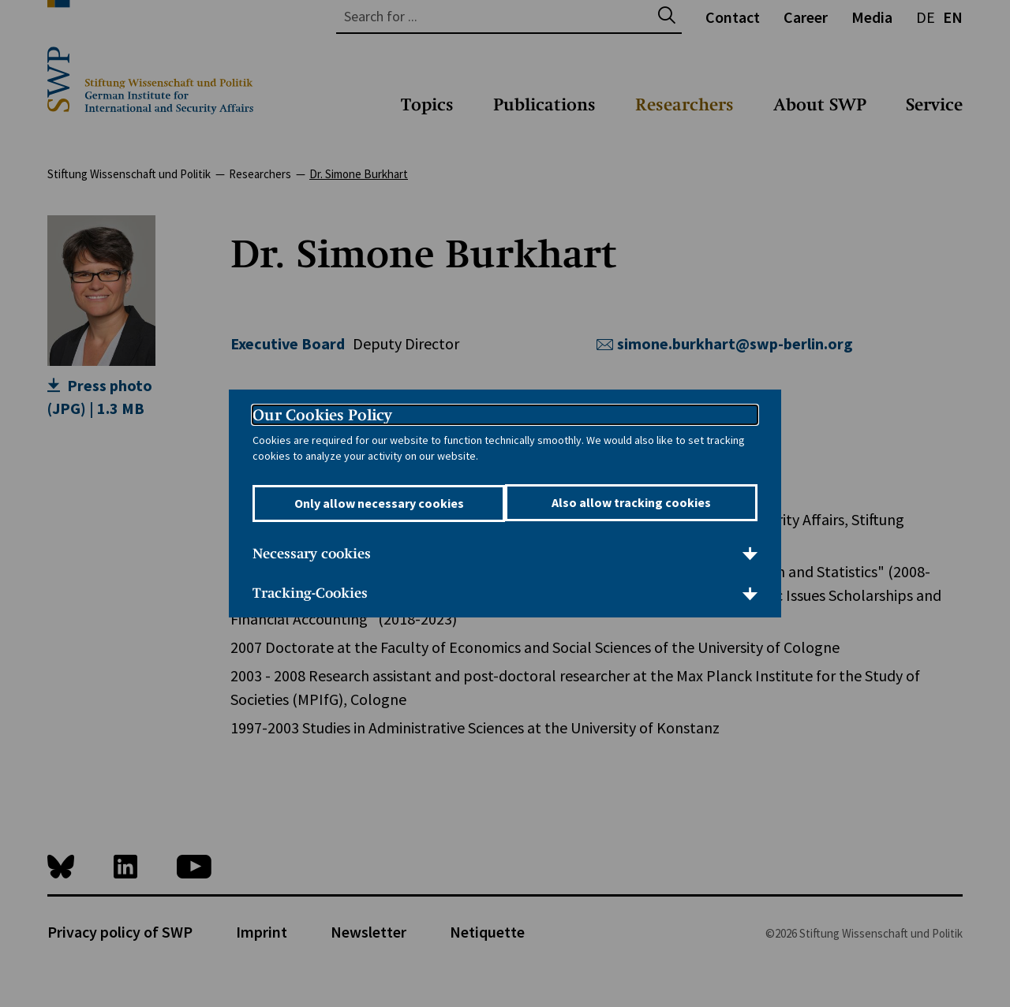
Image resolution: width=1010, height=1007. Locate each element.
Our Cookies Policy (322, 415)
